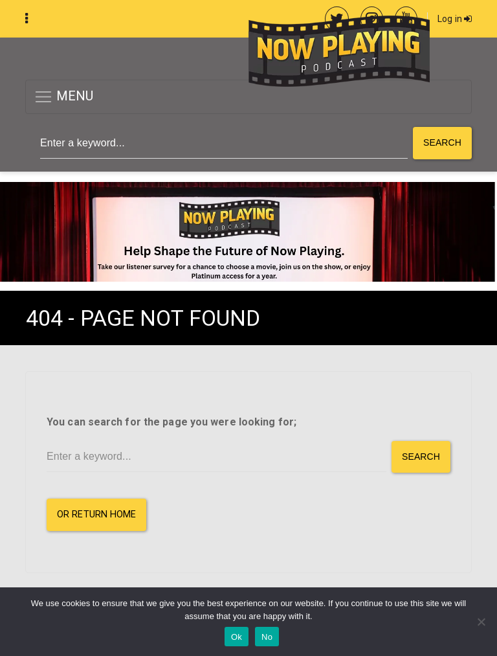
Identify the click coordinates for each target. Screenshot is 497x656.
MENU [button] (64, 96)
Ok (236, 637)
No (266, 637)
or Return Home (96, 514)
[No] (480, 621)
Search (442, 142)
